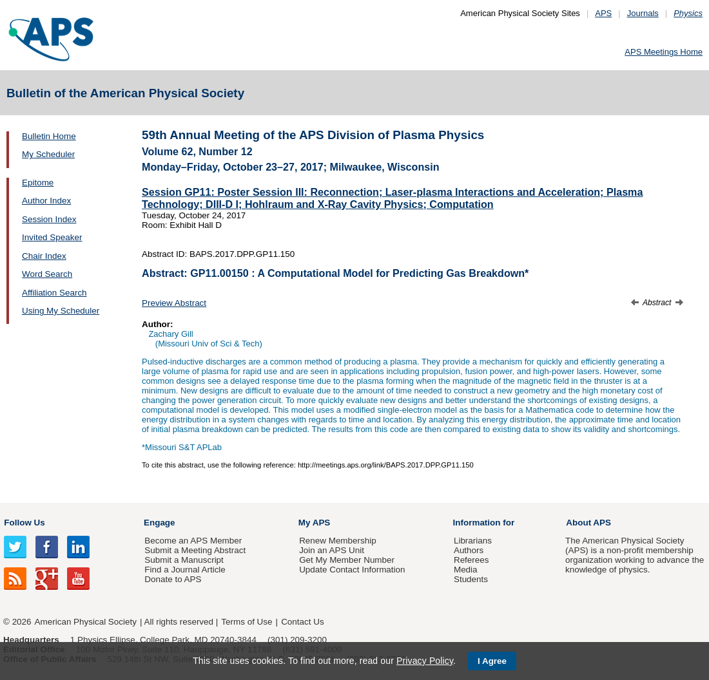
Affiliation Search (54, 293)
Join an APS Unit (331, 550)
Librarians (473, 540)
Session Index (49, 219)
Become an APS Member (193, 540)
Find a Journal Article (184, 569)
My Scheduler (48, 154)
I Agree (492, 661)
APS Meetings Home (664, 52)
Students (471, 579)
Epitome (37, 182)
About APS (588, 522)
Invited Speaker (52, 237)
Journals (643, 13)
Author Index (46, 200)
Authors (468, 550)
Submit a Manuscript (183, 560)
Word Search (47, 274)
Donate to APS (172, 579)
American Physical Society (86, 622)
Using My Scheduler (60, 311)
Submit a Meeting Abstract (195, 550)
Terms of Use (246, 622)
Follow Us (24, 522)
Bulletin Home (49, 136)
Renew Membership (337, 540)
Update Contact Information (352, 569)
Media (466, 569)
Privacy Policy (424, 661)
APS (603, 13)
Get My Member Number (346, 560)
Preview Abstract (174, 303)
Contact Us (302, 622)
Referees (471, 560)
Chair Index (44, 256)
